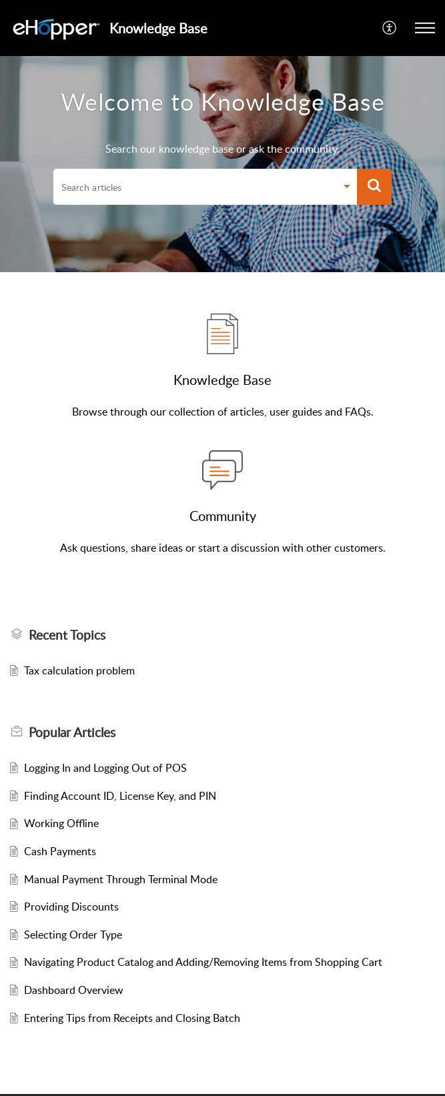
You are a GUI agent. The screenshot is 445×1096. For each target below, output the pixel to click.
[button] (390, 28)
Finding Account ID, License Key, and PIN (120, 795)
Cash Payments (60, 851)
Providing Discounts (71, 906)
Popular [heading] (72, 732)
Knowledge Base (222, 379)
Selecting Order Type (73, 934)
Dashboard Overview (73, 990)
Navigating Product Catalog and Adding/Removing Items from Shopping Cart (203, 962)
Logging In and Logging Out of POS (105, 767)
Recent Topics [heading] (67, 635)
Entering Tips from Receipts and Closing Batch (132, 1018)
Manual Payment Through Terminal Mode (120, 879)
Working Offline (61, 823)
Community (222, 515)
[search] (194, 187)
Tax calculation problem (79, 670)
